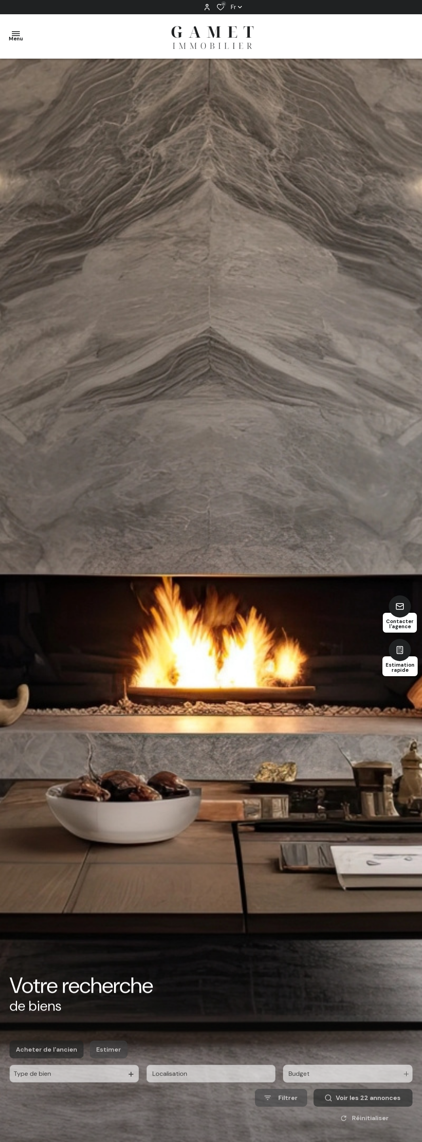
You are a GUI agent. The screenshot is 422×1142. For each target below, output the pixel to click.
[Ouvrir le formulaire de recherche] (281, 1115)
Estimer (108, 1066)
